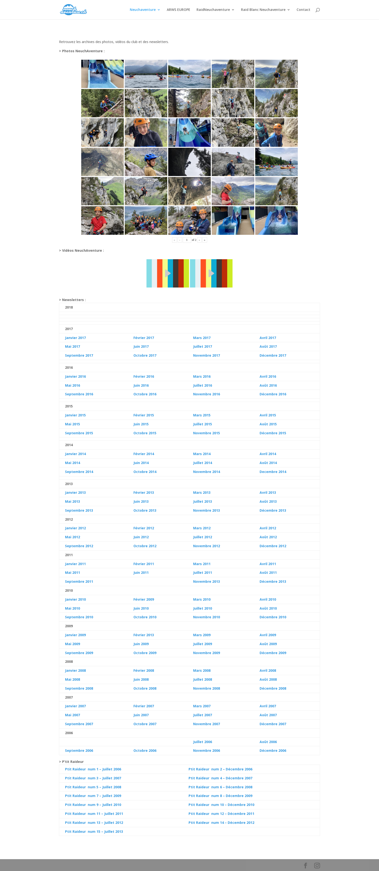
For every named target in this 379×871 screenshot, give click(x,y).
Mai (68, 462)
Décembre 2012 (273, 546)
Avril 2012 (268, 528)
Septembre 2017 (79, 355)
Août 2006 (268, 741)
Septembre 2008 (79, 688)
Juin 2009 (141, 644)
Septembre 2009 (79, 652)
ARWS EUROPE (178, 10)
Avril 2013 (268, 492)
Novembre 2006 (206, 750)
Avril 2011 (268, 563)
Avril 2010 (268, 599)
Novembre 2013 (206, 510)
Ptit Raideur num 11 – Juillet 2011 (94, 813)
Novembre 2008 (206, 688)
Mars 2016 (202, 376)
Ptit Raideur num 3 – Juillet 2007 (93, 778)
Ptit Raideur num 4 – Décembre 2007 (220, 778)
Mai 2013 (72, 501)
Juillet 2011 (202, 572)
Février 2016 (143, 376)
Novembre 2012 (206, 546)
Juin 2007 (141, 715)
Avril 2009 (268, 635)
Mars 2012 (202, 528)
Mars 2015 (202, 415)
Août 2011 (268, 572)
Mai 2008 (72, 679)
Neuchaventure (143, 10)
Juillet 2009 (202, 644)
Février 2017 (143, 337)
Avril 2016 (268, 376)
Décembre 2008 (273, 688)
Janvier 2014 (75, 453)
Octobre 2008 (144, 688)
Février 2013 (143, 492)
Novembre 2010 (206, 617)
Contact (303, 10)
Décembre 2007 (273, 724)
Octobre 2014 (144, 471)
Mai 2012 (72, 537)
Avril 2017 (268, 337)
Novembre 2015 (206, 433)
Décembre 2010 (273, 617)
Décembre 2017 (273, 355)
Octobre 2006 (144, 750)
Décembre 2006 (273, 750)
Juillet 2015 (202, 424)
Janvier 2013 (75, 492)
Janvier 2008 (75, 670)
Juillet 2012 (202, 537)
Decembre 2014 (273, 471)
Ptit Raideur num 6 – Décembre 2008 (220, 787)
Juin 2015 (141, 424)
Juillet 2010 (202, 608)
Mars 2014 (202, 453)
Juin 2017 (141, 346)
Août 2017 (268, 346)
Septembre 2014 (79, 471)
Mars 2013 (202, 492)
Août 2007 (268, 715)
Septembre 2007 (79, 724)
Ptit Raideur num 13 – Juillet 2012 (94, 822)
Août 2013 (268, 501)
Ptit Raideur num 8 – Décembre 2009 (220, 795)
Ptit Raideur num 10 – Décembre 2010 (221, 804)
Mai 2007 (72, 715)
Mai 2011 (72, 572)
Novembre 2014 (206, 471)
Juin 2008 (141, 679)
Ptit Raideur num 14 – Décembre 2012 (221, 822)
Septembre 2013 (79, 510)
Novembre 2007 (206, 724)
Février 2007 (143, 706)
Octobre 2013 (144, 510)
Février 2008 (143, 670)
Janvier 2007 (75, 706)
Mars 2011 (202, 563)
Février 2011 (143, 563)
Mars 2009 (202, 635)
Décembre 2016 (273, 394)
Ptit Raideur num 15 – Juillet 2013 (94, 831)
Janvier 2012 (75, 528)
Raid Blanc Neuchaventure (263, 10)
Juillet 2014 (202, 462)
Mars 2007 (202, 706)
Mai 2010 (72, 608)
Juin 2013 (141, 501)
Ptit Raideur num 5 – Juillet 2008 (93, 787)
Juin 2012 (141, 537)
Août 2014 (268, 462)
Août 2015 (268, 424)
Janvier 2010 (75, 599)
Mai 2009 (72, 644)
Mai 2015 (72, 424)
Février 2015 (143, 415)
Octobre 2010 (144, 617)
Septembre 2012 (79, 546)
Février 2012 (143, 528)
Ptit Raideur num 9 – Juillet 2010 (93, 804)
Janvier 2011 (75, 563)
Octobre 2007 (144, 724)
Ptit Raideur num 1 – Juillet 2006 (93, 769)
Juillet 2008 (202, 679)
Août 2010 (268, 608)
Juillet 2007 (202, 715)
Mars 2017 (202, 337)
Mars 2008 (202, 670)
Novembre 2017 (206, 355)
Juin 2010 (141, 608)
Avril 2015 (268, 415)
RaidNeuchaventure (213, 10)
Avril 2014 (268, 453)
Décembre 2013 (273, 510)
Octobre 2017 (144, 355)
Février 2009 (143, 599)
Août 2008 (268, 679)
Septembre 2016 (79, 394)
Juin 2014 (141, 462)
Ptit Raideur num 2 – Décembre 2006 (220, 769)
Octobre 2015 (144, 433)
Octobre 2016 (144, 394)
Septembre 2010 (79, 617)
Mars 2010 (202, 599)
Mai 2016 (72, 385)
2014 (75, 462)
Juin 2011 (141, 572)
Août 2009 (268, 644)
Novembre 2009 (206, 652)
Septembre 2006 (79, 750)
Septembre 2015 (79, 433)
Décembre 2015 (273, 433)
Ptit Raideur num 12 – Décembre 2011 (221, 813)
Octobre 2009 (144, 652)
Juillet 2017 (202, 346)
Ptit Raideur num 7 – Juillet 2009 (93, 795)
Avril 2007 (268, 706)
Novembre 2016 (206, 394)
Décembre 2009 (273, 652)
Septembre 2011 (79, 581)
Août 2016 (268, 385)
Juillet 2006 (202, 741)
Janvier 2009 (75, 635)
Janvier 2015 (75, 415)
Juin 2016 (141, 385)
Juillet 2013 (202, 501)
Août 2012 (268, 537)
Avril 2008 (268, 670)
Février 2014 (143, 453)
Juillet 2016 (202, 385)
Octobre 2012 (144, 546)
